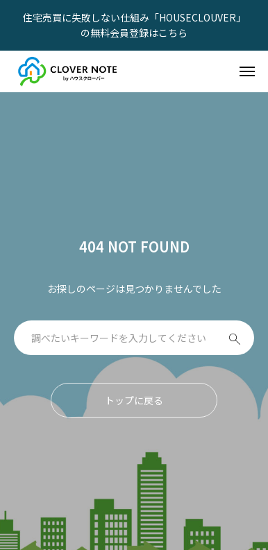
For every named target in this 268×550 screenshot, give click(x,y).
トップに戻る (134, 400)
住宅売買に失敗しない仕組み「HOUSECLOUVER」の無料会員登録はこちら (134, 25)
